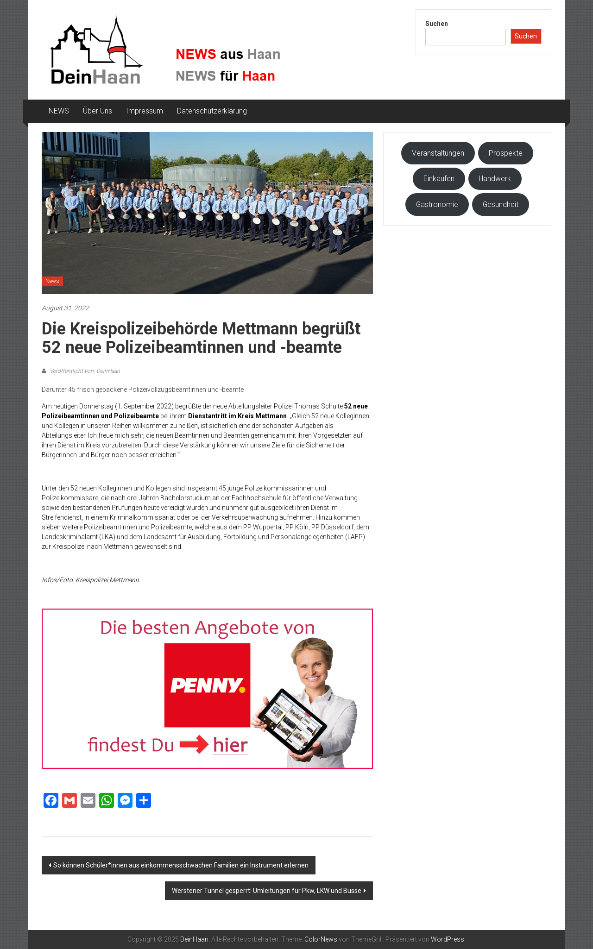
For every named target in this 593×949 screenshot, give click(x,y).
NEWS (59, 111)
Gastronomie (437, 204)
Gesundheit (500, 204)
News (52, 281)
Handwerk (495, 178)
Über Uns (97, 111)
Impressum (144, 111)
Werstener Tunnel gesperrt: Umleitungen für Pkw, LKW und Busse (266, 890)
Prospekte (506, 153)
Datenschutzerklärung (212, 111)
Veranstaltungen (438, 153)
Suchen (436, 23)
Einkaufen (438, 178)
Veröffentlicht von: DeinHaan (84, 371)
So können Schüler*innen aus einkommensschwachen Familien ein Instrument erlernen (181, 865)
